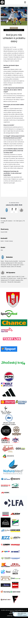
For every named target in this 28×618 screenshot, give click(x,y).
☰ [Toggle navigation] (25, 2)
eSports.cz (12, 612)
